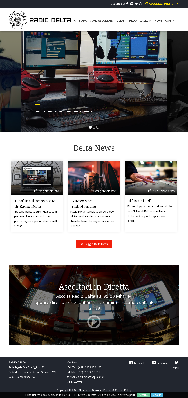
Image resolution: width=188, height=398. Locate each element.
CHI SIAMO (80, 20)
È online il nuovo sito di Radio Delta (35, 203)
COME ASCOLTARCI (102, 20)
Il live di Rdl (140, 201)
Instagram (159, 363)
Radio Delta (44, 21)
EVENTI (121, 20)
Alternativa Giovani (90, 390)
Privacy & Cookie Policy (117, 390)
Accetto (143, 395)
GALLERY (146, 20)
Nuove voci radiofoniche (84, 203)
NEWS (158, 20)
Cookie (157, 395)
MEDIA (133, 20)
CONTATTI (171, 20)
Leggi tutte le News (94, 244)
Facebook (136, 363)
